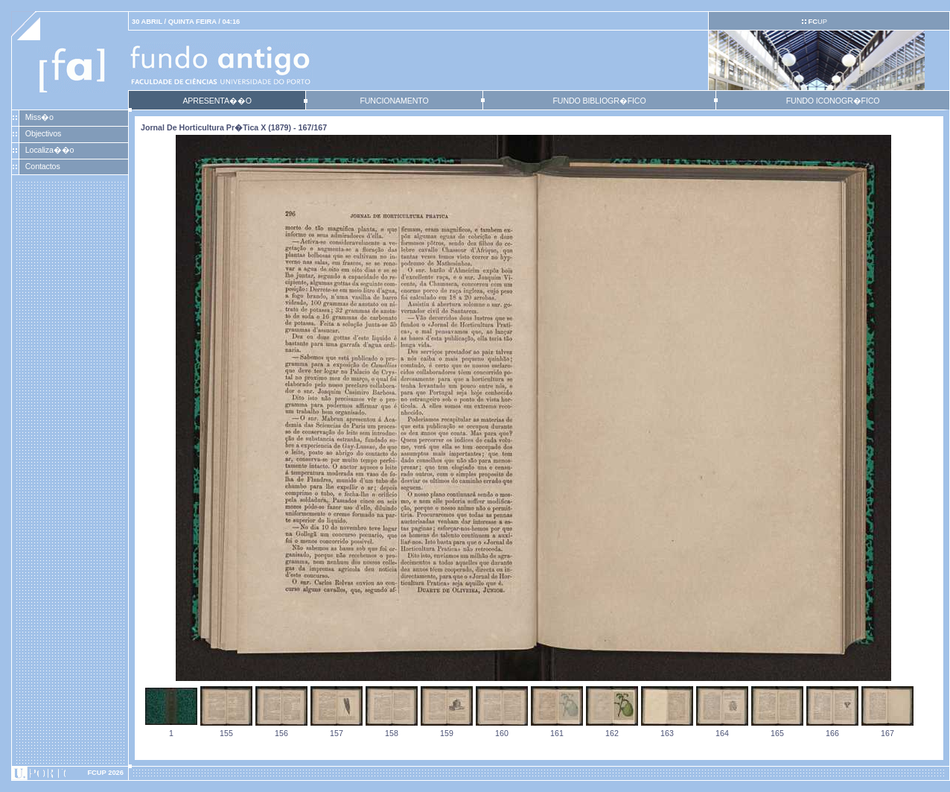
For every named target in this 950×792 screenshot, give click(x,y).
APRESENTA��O (216, 100)
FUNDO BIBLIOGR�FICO (598, 100)
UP (817, 21)
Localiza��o (49, 149)
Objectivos (43, 133)
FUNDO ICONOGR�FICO (833, 100)
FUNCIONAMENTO (394, 100)
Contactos (42, 166)
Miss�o (39, 117)
